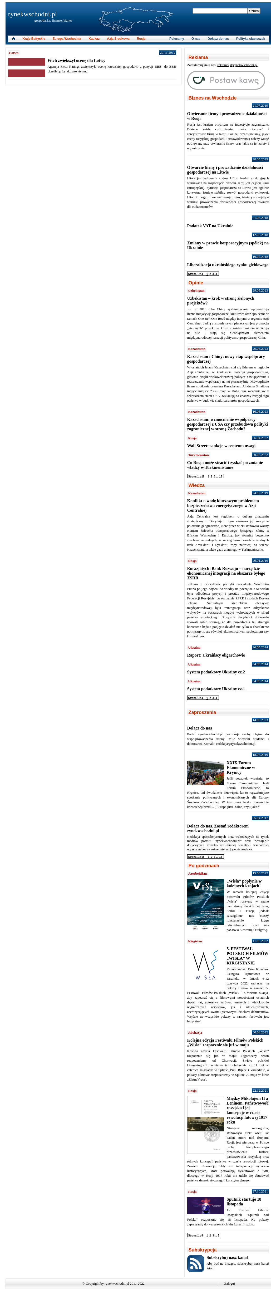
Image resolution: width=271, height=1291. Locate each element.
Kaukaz (94, 39)
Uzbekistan (196, 291)
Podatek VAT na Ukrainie (210, 226)
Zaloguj (229, 1283)
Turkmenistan (198, 455)
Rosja (141, 39)
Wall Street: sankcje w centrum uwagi (221, 446)
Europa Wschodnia (67, 39)
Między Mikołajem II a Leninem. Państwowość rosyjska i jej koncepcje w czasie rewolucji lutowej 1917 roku (248, 1110)
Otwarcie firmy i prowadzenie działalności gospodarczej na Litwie (225, 169)
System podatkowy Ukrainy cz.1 (216, 689)
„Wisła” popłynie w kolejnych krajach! (244, 883)
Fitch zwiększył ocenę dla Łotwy (77, 60)
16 (220, 476)
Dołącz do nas (218, 39)
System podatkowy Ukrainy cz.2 (216, 672)
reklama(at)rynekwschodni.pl (237, 65)
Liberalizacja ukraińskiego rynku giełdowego (228, 265)
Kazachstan (196, 349)
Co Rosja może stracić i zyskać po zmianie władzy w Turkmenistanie (225, 465)
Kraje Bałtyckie (34, 39)
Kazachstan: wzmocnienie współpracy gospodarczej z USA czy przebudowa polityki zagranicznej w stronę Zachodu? (227, 424)
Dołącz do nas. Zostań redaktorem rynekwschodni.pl (218, 828)
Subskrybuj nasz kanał (227, 1257)
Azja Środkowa (118, 39)
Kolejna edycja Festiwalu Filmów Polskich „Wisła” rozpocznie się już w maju (225, 1042)
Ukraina (194, 647)
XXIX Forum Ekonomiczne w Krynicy (241, 768)
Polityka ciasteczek (250, 39)
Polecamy (176, 39)
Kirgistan (195, 941)
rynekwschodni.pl (32, 14)
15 (220, 856)
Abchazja (195, 1032)
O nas (195, 39)
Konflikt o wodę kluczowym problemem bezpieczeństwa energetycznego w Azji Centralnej (223, 506)
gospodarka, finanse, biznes (53, 20)
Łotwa (13, 53)
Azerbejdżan (197, 873)
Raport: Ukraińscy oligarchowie (216, 655)
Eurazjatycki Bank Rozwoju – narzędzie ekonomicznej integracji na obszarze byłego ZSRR (226, 573)
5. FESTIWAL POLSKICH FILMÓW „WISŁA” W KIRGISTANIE (247, 956)
